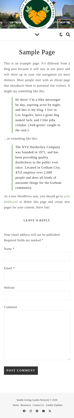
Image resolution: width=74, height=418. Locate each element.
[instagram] (31, 410)
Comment (10, 307)
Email (9, 268)
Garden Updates (54, 405)
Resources (26, 405)
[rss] (50, 410)
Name (9, 248)
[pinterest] (37, 410)
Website (9, 287)
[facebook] (24, 410)
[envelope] (43, 410)
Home (16, 405)
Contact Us (38, 405)
